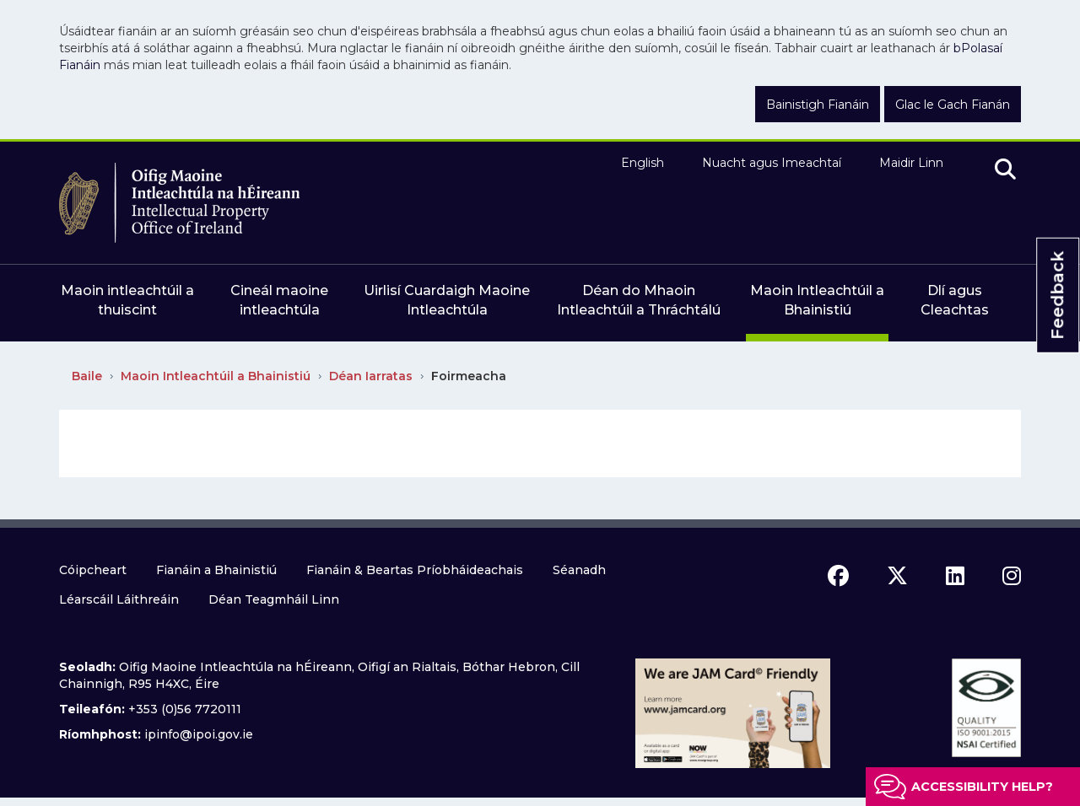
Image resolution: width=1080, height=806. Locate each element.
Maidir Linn (911, 162)
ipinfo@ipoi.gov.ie (198, 734)
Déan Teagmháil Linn (273, 599)
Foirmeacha (468, 376)
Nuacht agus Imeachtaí (771, 162)
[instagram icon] (1011, 575)
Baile (87, 376)
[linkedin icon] (955, 575)
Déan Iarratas (371, 376)
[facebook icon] (838, 575)
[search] (1005, 170)
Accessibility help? (982, 786)
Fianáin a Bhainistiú (216, 570)
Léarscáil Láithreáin (119, 599)
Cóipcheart (93, 570)
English (642, 162)
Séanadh (579, 570)
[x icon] (897, 575)
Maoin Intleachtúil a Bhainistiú (215, 376)
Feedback (1057, 295)
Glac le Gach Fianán (952, 104)
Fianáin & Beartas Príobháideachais (414, 570)
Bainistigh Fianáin (817, 104)
